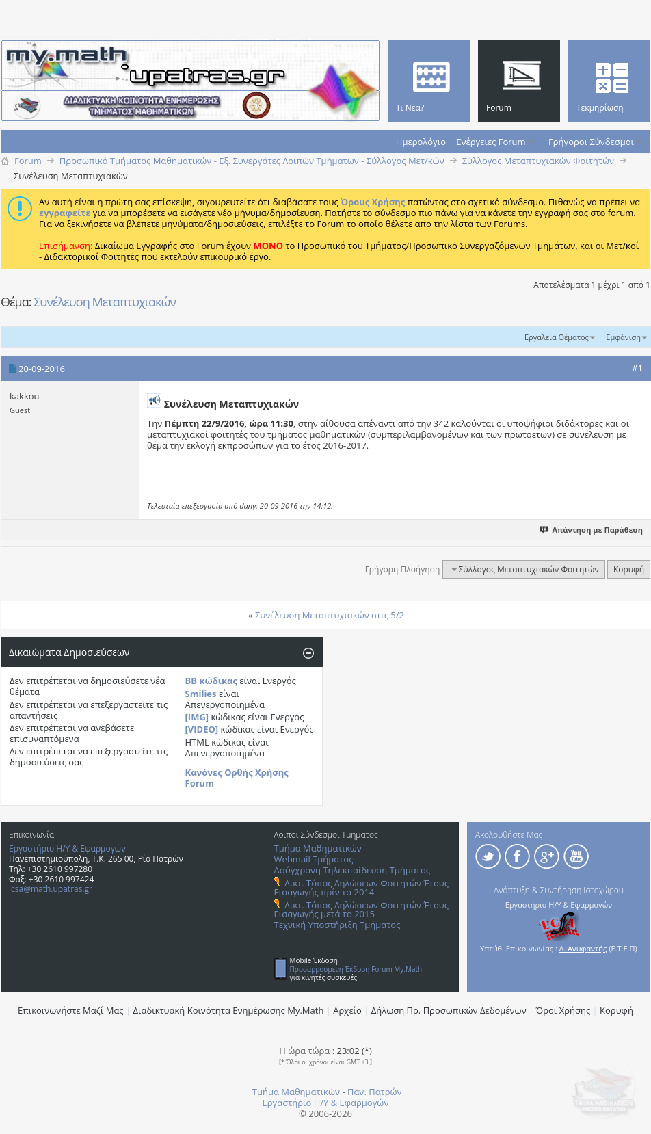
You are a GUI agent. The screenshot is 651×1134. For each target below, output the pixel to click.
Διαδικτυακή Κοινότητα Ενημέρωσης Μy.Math (228, 1010)
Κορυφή (628, 569)
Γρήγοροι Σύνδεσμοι (591, 141)
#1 (637, 368)
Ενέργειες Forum (490, 141)
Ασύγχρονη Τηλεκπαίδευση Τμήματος (352, 870)
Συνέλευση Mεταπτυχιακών (105, 301)
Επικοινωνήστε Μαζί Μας (71, 1010)
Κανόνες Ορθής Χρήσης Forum (237, 777)
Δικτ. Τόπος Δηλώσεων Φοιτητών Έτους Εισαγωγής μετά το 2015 (361, 909)
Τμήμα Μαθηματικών (318, 848)
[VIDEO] (202, 729)
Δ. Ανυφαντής (583, 948)
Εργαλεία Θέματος (556, 337)
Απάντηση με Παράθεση (592, 530)
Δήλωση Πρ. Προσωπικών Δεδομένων (449, 1010)
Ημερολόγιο (421, 141)
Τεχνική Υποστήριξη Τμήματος (337, 925)
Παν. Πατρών (374, 1091)
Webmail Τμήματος (314, 859)
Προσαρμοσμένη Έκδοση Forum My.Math (356, 969)
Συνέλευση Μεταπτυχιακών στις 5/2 (329, 615)
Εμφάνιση (623, 337)
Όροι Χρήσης (563, 1010)
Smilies (201, 693)
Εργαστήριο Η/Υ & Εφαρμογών (67, 848)
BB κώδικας (211, 680)
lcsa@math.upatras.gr (50, 889)
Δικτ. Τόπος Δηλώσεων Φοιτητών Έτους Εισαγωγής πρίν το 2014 (361, 887)
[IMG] (197, 717)
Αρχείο (347, 1010)
